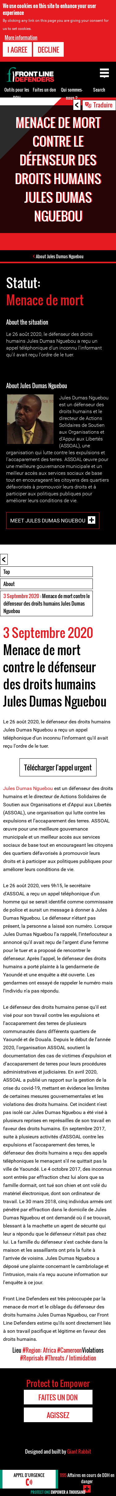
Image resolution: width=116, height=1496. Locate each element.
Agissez (58, 1415)
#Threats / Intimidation (70, 1358)
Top (6, 571)
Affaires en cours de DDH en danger (87, 1478)
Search (99, 89)
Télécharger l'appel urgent (58, 767)
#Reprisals (32, 1358)
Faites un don (44, 89)
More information (21, 37)
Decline (48, 50)
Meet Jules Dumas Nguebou (47, 520)
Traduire (103, 104)
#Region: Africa (39, 1350)
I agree (17, 50)
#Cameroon (69, 1350)
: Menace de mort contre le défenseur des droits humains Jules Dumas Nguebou (46, 603)
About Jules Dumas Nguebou (60, 256)
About (9, 584)
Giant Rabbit (79, 1451)
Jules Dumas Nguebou (28, 788)
